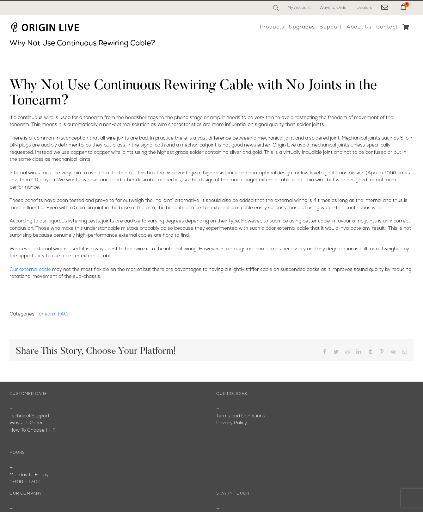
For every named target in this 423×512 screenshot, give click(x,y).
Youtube (18, 430)
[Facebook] (221, 488)
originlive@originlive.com (243, 423)
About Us (20, 416)
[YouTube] (235, 488)
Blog (14, 423)
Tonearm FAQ (52, 314)
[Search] (276, 8)
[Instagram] (249, 488)
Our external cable (30, 269)
